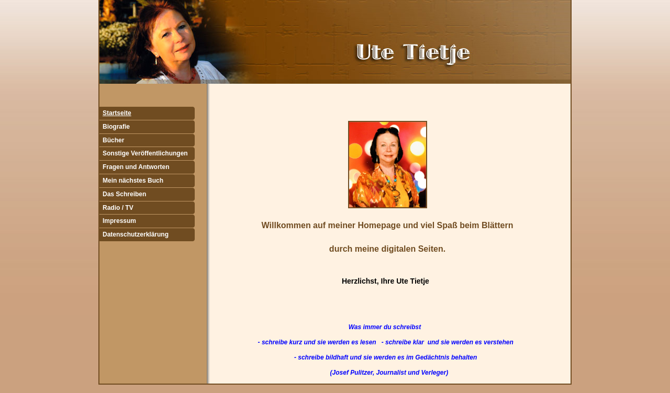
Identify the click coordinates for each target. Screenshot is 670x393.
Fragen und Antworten (136, 167)
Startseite (117, 113)
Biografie (116, 126)
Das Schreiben (124, 194)
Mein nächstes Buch (133, 180)
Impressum (119, 220)
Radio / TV (118, 207)
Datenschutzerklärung (136, 234)
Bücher (113, 140)
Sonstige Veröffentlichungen (145, 153)
